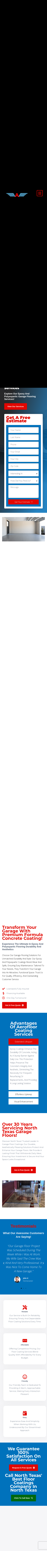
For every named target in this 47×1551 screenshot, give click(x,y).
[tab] (23, 1042)
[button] (40, 193)
